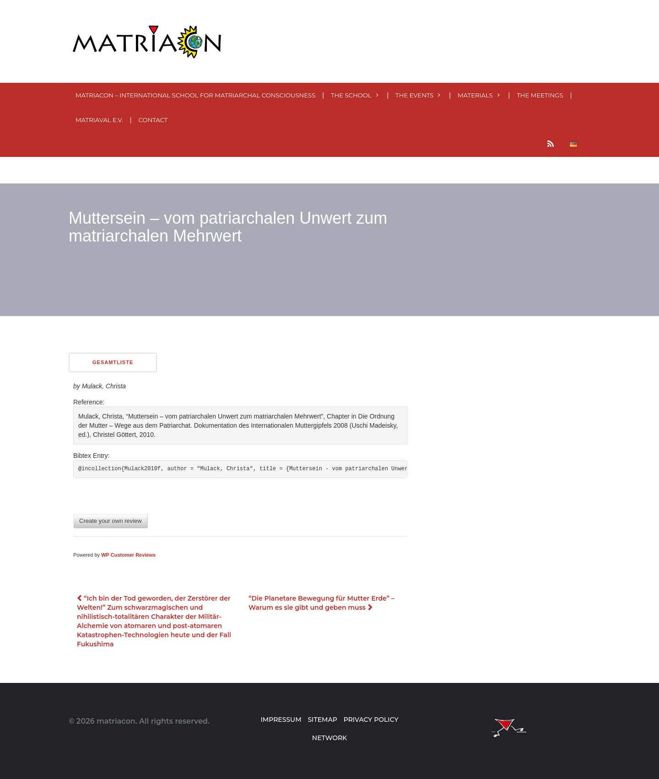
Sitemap (322, 719)
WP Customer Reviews (128, 555)
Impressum (280, 719)
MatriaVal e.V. (99, 120)
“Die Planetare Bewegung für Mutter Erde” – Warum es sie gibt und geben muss (321, 603)
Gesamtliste (112, 362)
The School (351, 95)
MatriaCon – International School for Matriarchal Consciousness (195, 95)
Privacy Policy (371, 719)
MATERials (475, 95)
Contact (153, 120)
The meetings (540, 95)
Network (329, 738)
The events (414, 95)
